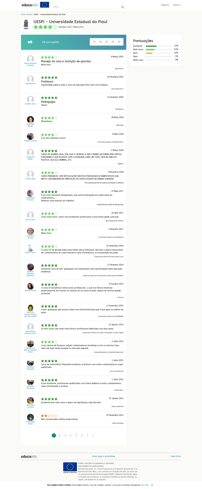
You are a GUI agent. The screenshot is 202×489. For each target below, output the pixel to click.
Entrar (177, 5)
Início (23, 14)
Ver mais (145, 485)
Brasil (29, 14)
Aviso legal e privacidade (103, 456)
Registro (165, 5)
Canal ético (175, 456)
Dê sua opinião (50, 42)
